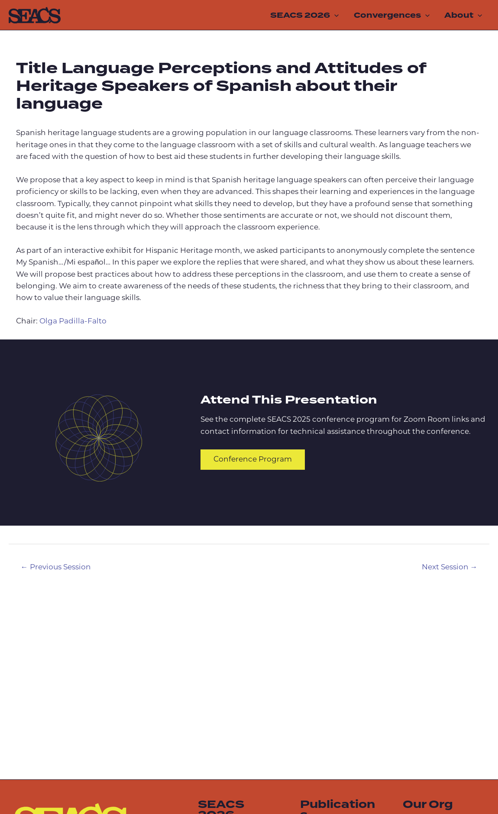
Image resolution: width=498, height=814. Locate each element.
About (463, 15)
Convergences (392, 15)
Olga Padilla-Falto (73, 321)
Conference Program (252, 459)
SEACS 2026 (304, 15)
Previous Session (56, 567)
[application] (334, 15)
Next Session (450, 567)
